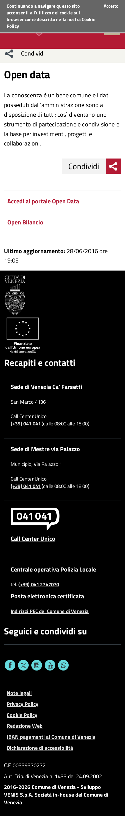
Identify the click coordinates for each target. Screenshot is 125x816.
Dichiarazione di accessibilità (40, 748)
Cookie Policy (22, 715)
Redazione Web (25, 726)
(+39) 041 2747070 (38, 584)
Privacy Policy (22, 704)
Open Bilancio (25, 222)
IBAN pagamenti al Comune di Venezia (51, 737)
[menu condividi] (9, 53)
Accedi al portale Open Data (43, 201)
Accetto (111, 6)
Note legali (19, 693)
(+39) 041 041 (26, 423)
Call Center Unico (33, 538)
